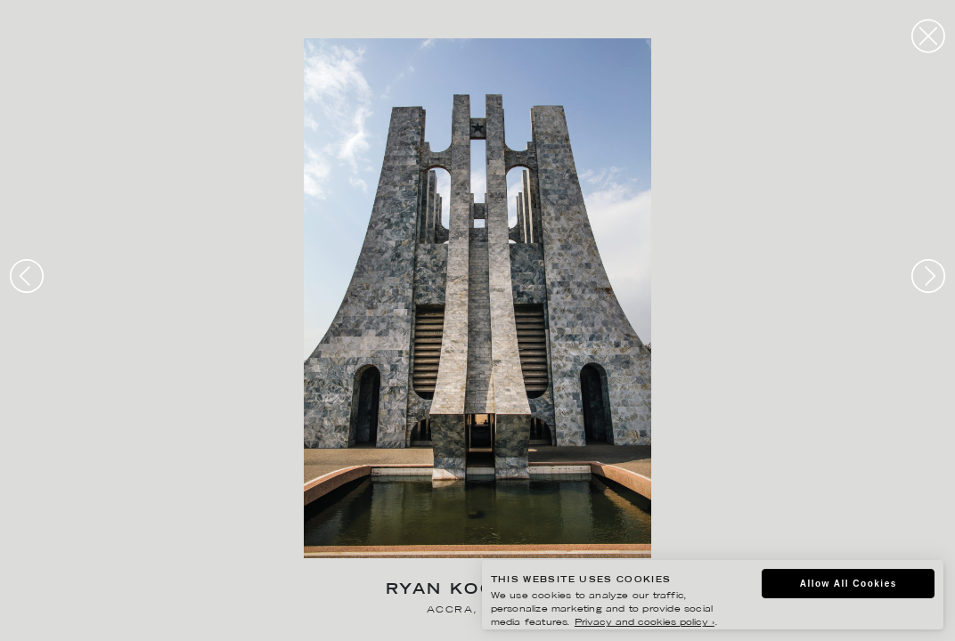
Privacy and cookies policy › (644, 623)
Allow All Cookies (848, 583)
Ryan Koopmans (477, 590)
